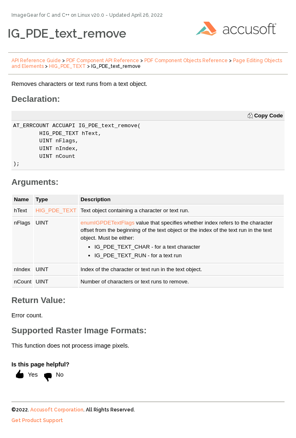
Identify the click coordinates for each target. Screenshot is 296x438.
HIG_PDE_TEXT (67, 66)
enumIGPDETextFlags (108, 223)
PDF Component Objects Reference (186, 60)
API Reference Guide (36, 60)
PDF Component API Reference (102, 60)
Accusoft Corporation (56, 410)
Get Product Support (37, 420)
